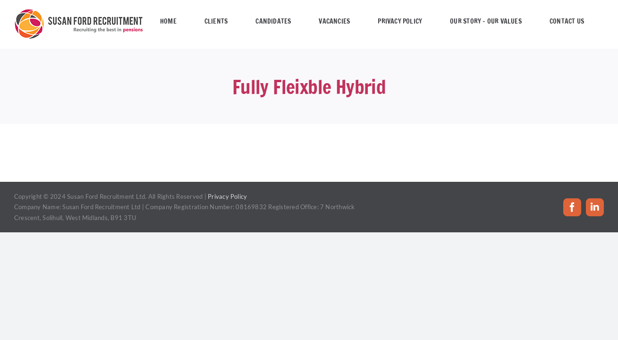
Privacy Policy (227, 196)
